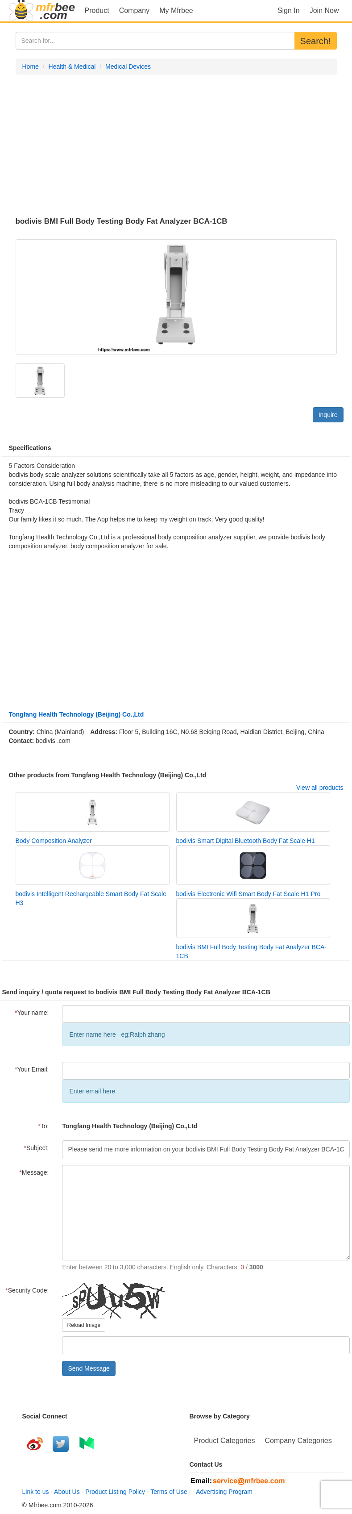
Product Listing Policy (115, 1491)
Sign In (288, 10)
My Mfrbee (176, 10)
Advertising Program (223, 1491)
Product (97, 10)
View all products (320, 787)
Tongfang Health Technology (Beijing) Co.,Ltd (76, 714)
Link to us (35, 1491)
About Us (67, 1491)
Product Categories (224, 1440)
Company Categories (298, 1440)
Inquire (328, 414)
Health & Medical (72, 66)
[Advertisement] (176, 146)
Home (30, 66)
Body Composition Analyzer (54, 840)
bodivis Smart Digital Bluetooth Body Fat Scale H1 (245, 840)
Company (134, 10)
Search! (315, 41)
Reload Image (83, 1325)
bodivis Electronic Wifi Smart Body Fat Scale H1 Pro (248, 893)
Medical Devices (128, 66)
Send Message (88, 1368)
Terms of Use (168, 1491)
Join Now (324, 10)
